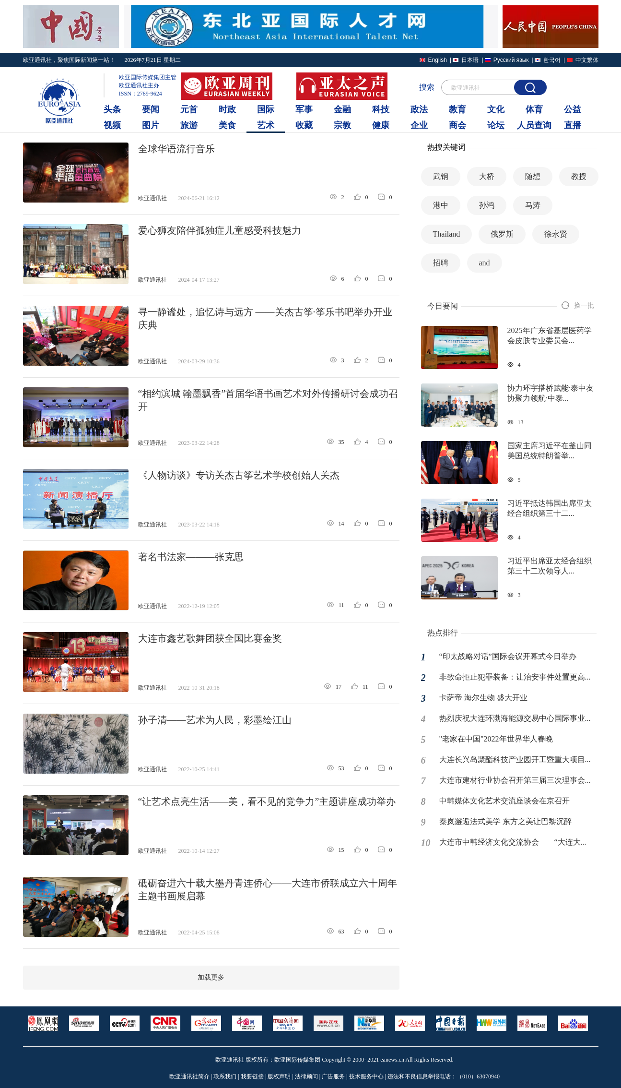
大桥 (486, 176)
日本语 (470, 60)
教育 (457, 109)
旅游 (189, 125)
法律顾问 (306, 1076)
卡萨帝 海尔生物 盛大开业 (483, 697)
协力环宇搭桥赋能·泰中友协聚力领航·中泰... (550, 393)
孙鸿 (486, 205)
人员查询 (534, 125)
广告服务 (333, 1076)
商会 (457, 125)
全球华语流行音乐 (176, 148)
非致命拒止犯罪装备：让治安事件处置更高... (515, 677)
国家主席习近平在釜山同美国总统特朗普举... (549, 451)
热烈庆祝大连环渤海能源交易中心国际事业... (515, 718)
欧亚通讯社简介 (189, 1076)
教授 (578, 176)
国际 (265, 109)
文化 (495, 109)
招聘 (440, 263)
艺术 (265, 125)
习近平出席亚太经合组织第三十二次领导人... (549, 566)
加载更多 (211, 977)
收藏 (304, 125)
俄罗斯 (502, 234)
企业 (419, 125)
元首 (189, 109)
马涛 (532, 205)
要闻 (150, 109)
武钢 (440, 176)
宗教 (342, 125)
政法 (419, 109)
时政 (227, 109)
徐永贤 (555, 234)
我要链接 (252, 1076)
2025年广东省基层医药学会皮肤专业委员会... (549, 335)
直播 (572, 125)
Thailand (446, 234)
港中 (440, 205)
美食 (227, 125)
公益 (572, 109)
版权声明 (279, 1076)
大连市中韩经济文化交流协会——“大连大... (512, 842)
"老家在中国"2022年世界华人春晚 (496, 739)
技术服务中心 (366, 1076)
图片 (150, 125)
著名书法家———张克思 (191, 556)
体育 (534, 109)
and (484, 263)
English (437, 60)
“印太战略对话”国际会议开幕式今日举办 (507, 656)
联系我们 (224, 1076)
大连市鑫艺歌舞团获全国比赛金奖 (210, 638)
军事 (304, 109)
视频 (112, 125)
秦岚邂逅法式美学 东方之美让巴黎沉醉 (505, 821)
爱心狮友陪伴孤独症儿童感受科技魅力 (219, 230)
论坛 (495, 125)
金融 (342, 109)
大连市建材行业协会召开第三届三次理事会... (515, 780)
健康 (380, 125)
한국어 (552, 60)
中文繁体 (586, 60)
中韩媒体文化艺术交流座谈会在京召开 (504, 801)
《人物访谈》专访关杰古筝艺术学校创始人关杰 (239, 475)
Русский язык (511, 60)
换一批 (578, 305)
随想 (532, 176)
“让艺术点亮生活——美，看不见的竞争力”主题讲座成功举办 (267, 801)
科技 (380, 109)
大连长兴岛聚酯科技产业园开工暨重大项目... (515, 759)
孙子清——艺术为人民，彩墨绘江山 (215, 720)
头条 (112, 109)
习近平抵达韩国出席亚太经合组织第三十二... (549, 508)
